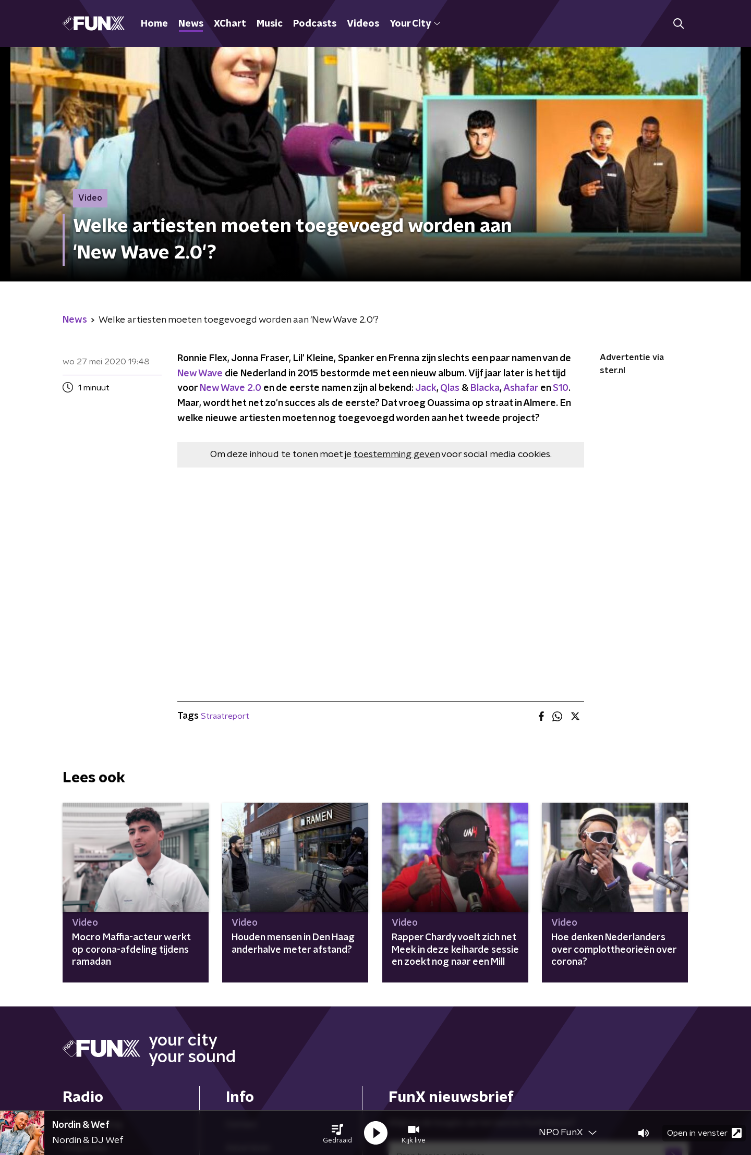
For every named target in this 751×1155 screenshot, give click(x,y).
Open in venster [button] (704, 1133)
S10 (560, 388)
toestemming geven (397, 454)
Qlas (449, 388)
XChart (230, 24)
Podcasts (314, 24)
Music (270, 24)
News (190, 24)
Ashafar (520, 388)
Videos (363, 24)
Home (154, 24)
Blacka (485, 388)
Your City (415, 24)
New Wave (200, 373)
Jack (426, 388)
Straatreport (225, 716)
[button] (337, 1133)
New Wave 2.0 (230, 388)
